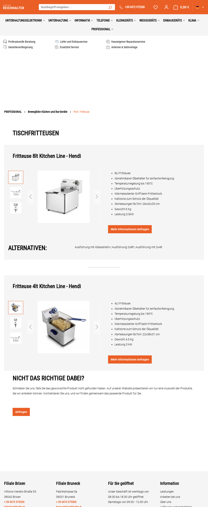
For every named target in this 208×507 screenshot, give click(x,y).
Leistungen (167, 491)
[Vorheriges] (30, 196)
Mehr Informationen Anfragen (130, 229)
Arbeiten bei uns (170, 496)
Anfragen (21, 412)
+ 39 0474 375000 (66, 502)
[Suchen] (110, 7)
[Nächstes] (97, 196)
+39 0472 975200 (135, 7)
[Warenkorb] (181, 7)
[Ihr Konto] (166, 7)
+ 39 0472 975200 (14, 502)
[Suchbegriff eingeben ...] (72, 7)
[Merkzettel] (156, 7)
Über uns (165, 502)
